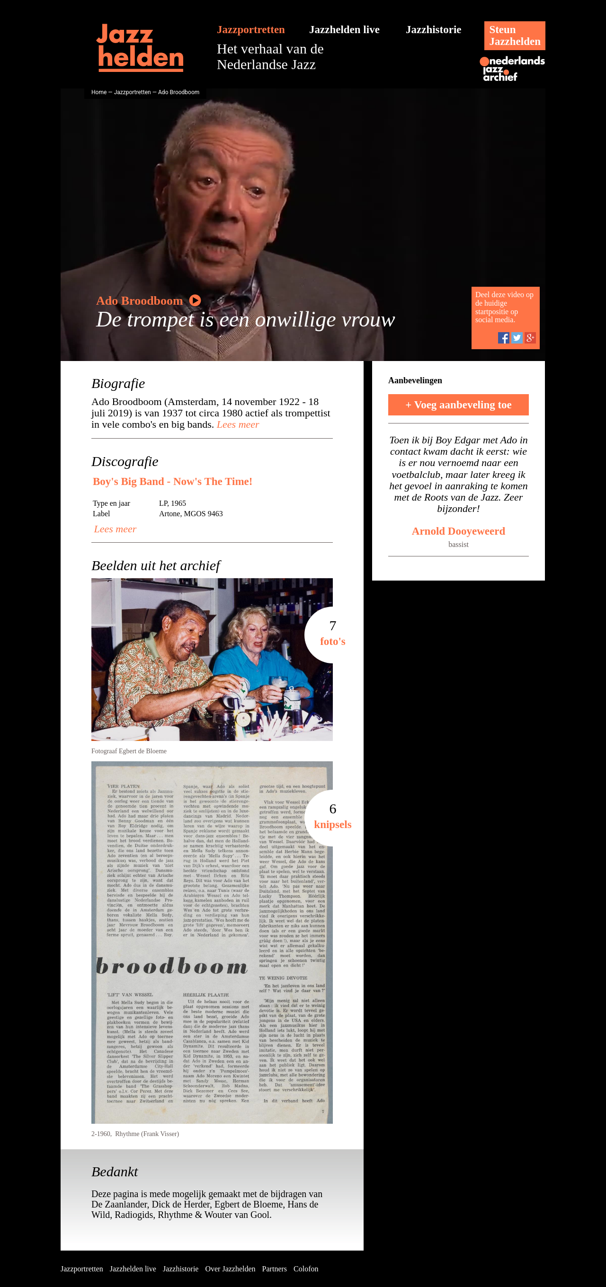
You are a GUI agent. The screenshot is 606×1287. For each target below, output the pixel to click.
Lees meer (236, 424)
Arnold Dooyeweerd (458, 531)
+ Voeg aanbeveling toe (458, 405)
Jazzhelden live (344, 29)
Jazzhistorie (434, 29)
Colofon (306, 1269)
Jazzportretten (251, 29)
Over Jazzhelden (230, 1269)
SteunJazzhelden (515, 35)
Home (99, 92)
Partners (274, 1269)
